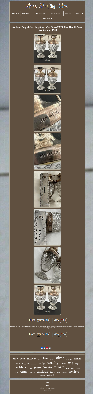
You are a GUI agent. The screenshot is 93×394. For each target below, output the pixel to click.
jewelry (37, 368)
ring (70, 363)
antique (42, 371)
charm (51, 359)
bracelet (47, 367)
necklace (20, 367)
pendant (74, 371)
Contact (47, 385)
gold (72, 368)
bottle (52, 372)
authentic (50, 375)
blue (45, 358)
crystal (63, 363)
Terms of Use (47, 391)
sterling (52, 363)
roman (77, 358)
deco (22, 358)
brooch (18, 364)
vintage (59, 367)
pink (67, 368)
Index (47, 382)
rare (58, 372)
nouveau (33, 364)
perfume (64, 372)
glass (24, 371)
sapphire (25, 363)
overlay (41, 363)
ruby (15, 358)
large (77, 364)
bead (30, 368)
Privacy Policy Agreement (47, 388)
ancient (78, 368)
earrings (31, 358)
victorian (69, 359)
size (16, 372)
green (39, 359)
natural (42, 375)
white (32, 372)
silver (59, 358)
